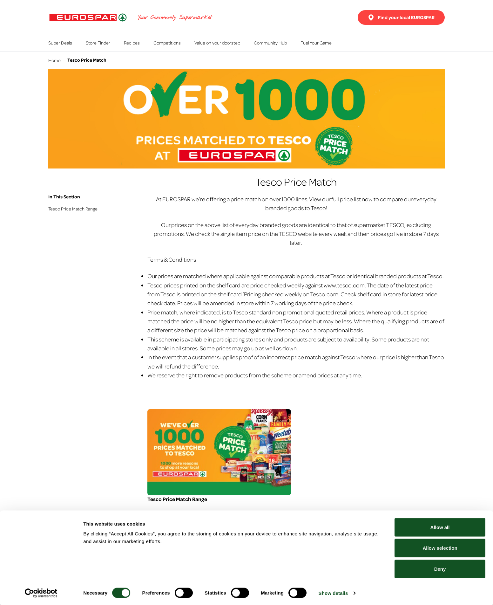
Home (54, 60)
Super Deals (60, 42)
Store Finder (98, 42)
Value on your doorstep (217, 42)
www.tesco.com (344, 285)
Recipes (132, 42)
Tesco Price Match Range (73, 208)
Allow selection (439, 547)
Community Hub (270, 42)
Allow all (440, 526)
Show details (333, 592)
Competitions (167, 42)
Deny (440, 568)
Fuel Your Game (316, 42)
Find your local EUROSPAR (401, 17)
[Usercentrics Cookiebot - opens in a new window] (41, 592)
